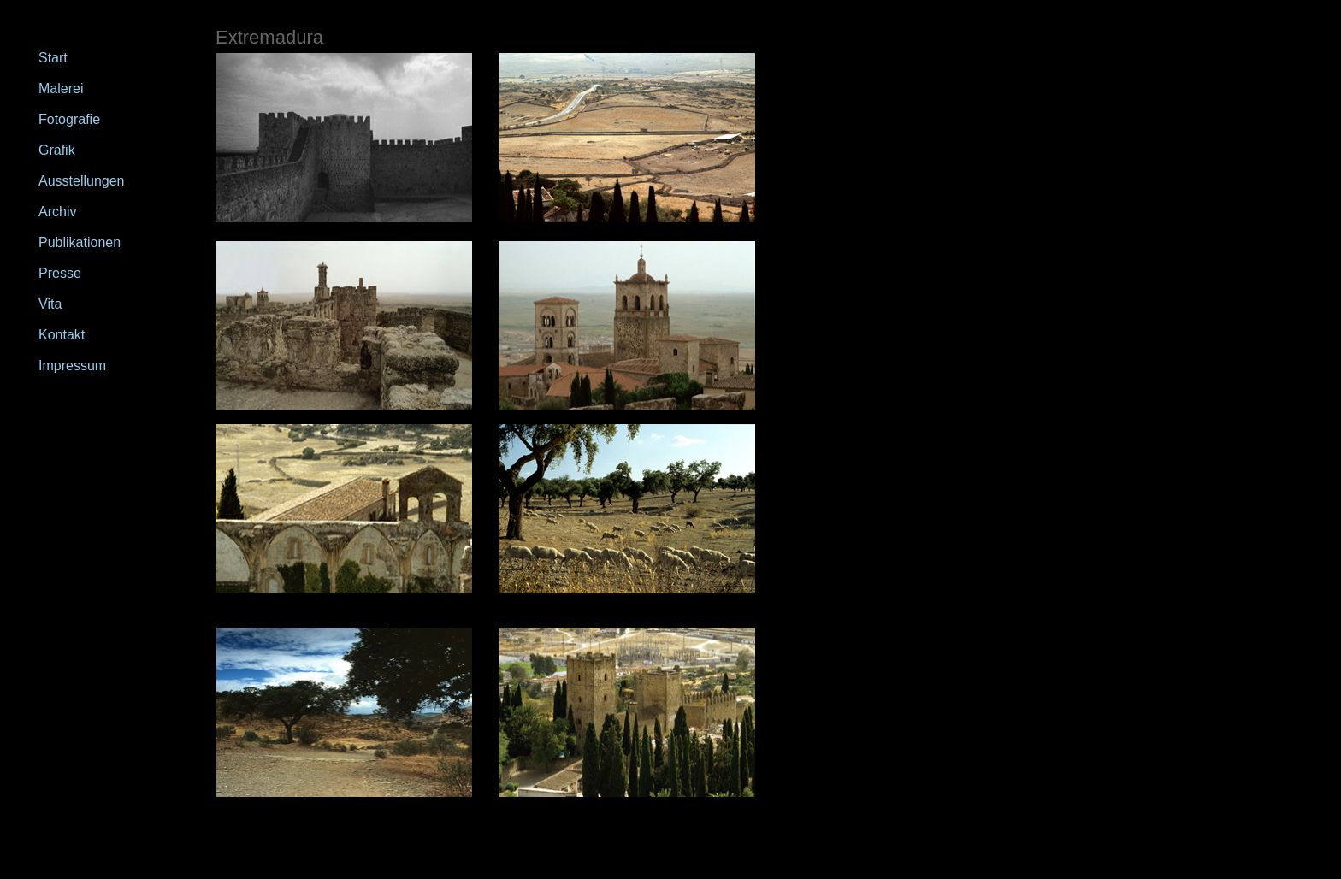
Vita (50, 304)
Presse (59, 273)
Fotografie (69, 119)
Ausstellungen (81, 181)
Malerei (60, 88)
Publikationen (79, 242)
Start (53, 57)
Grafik (56, 150)
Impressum (72, 365)
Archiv (57, 211)
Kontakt (61, 334)
